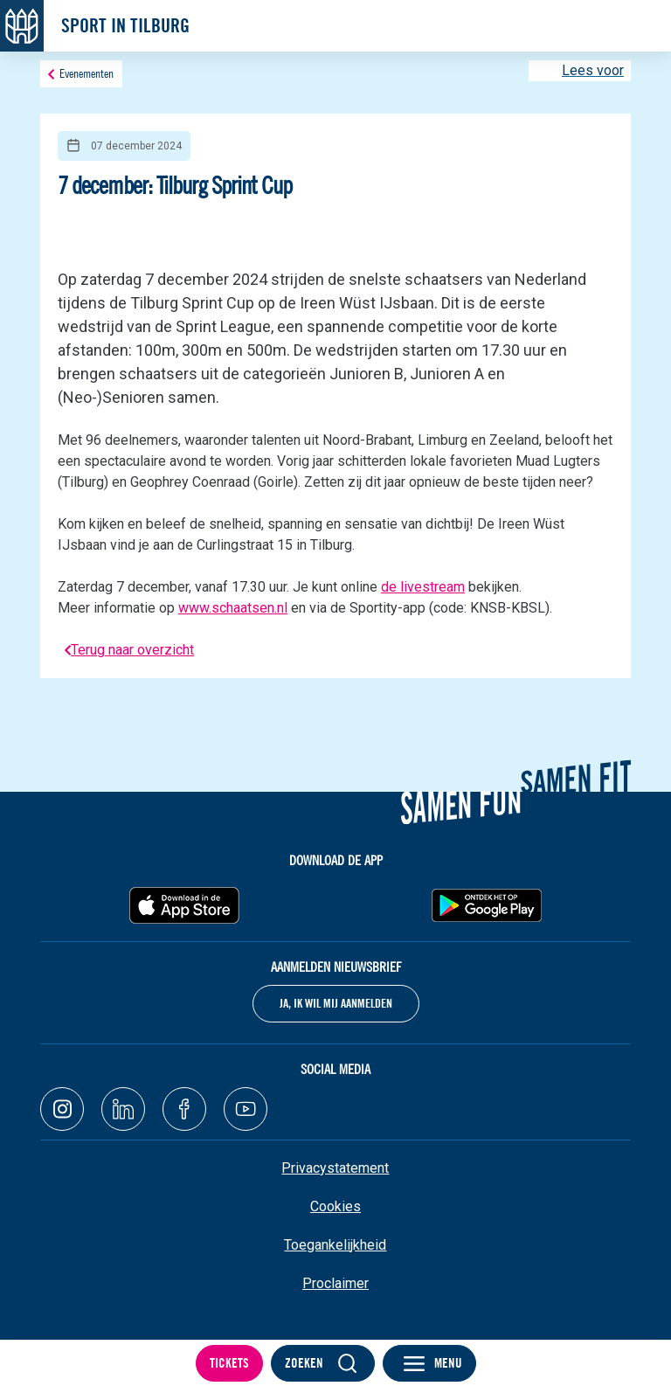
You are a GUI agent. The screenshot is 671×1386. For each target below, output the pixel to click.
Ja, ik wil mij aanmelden (336, 1003)
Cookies (335, 1206)
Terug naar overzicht (132, 649)
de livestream (423, 587)
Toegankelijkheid (335, 1245)
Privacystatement (335, 1168)
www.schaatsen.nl (232, 607)
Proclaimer (335, 1283)
